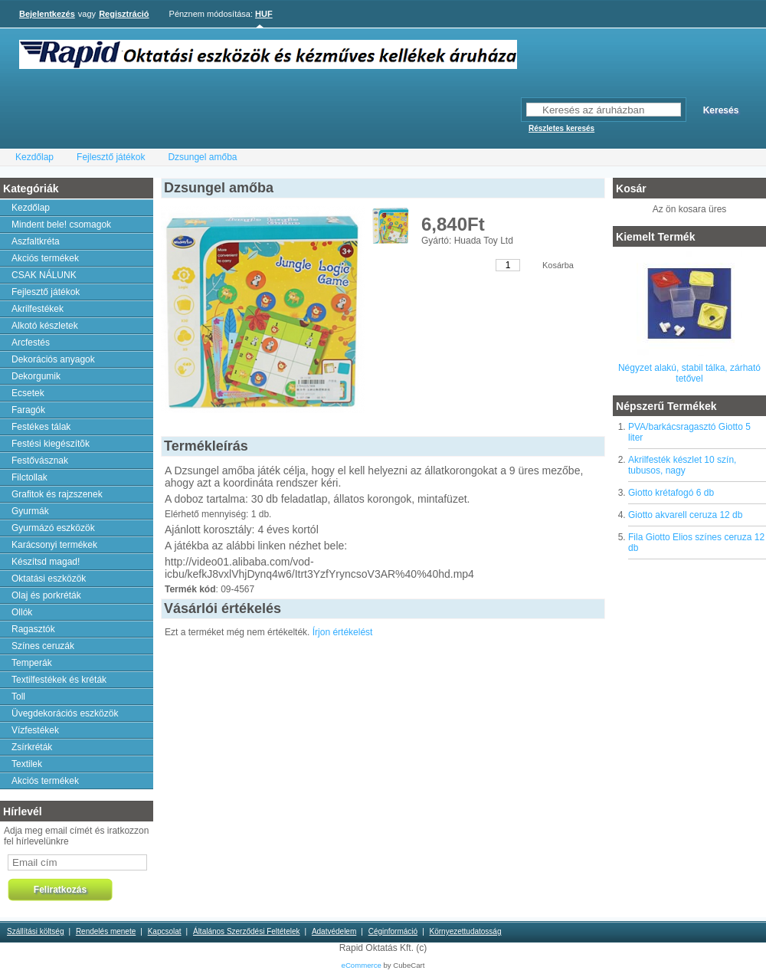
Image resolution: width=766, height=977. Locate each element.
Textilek (26, 764)
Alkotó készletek (44, 325)
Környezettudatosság (466, 931)
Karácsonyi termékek (54, 544)
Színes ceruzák (42, 646)
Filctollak (29, 477)
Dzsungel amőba (202, 157)
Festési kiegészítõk (50, 443)
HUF (264, 13)
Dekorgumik (36, 376)
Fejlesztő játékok (111, 157)
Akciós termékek (45, 258)
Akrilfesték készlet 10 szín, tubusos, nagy (682, 465)
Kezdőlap (34, 157)
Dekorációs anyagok (53, 359)
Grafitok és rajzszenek (57, 494)
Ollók (21, 612)
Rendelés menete (106, 931)
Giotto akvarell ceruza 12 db (685, 515)
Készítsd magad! (45, 561)
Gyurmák (30, 511)
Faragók (28, 410)
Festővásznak (39, 460)
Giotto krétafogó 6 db (671, 492)
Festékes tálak (40, 426)
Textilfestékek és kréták (58, 679)
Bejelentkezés (47, 13)
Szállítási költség (35, 931)
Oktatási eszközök (48, 578)
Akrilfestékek (37, 308)
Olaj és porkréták (46, 595)
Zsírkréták (31, 747)
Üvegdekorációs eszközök (64, 713)
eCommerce (361, 965)
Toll (18, 696)
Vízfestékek (35, 730)
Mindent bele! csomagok (61, 224)
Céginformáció (392, 931)
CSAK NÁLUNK (44, 275)
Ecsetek (27, 393)
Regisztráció (124, 13)
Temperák (31, 662)
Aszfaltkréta (35, 241)
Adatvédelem (334, 931)
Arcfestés (30, 342)
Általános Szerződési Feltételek (246, 931)
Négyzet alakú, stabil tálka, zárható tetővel (689, 373)
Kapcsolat (165, 931)
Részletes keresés (561, 128)
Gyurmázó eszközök (53, 528)
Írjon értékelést (343, 632)
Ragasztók (33, 629)
